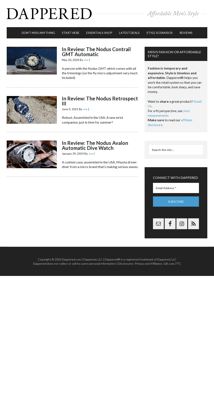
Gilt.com (168, 263)
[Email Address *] (176, 188)
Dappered (107, 13)
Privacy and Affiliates (148, 263)
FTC (178, 263)
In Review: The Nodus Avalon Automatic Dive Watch (95, 145)
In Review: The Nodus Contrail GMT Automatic (96, 51)
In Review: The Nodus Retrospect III (100, 100)
